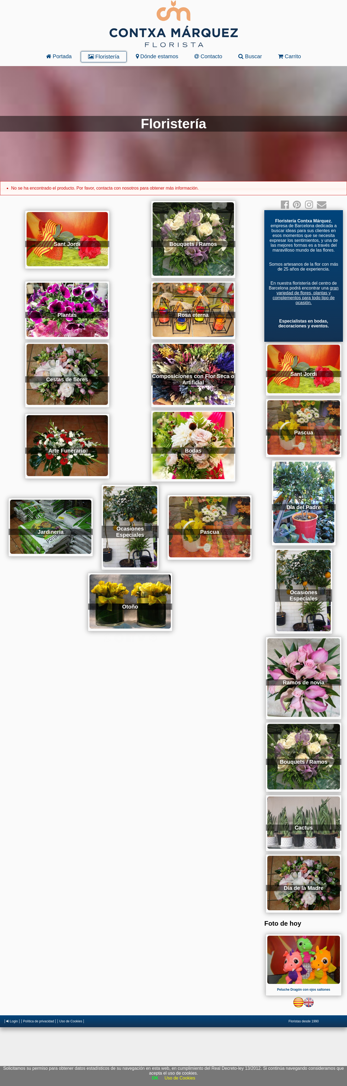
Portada (59, 56)
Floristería (103, 57)
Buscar (250, 56)
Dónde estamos (157, 56)
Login (12, 1021)
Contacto (208, 56)
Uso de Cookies (70, 1021)
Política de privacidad (38, 1021)
